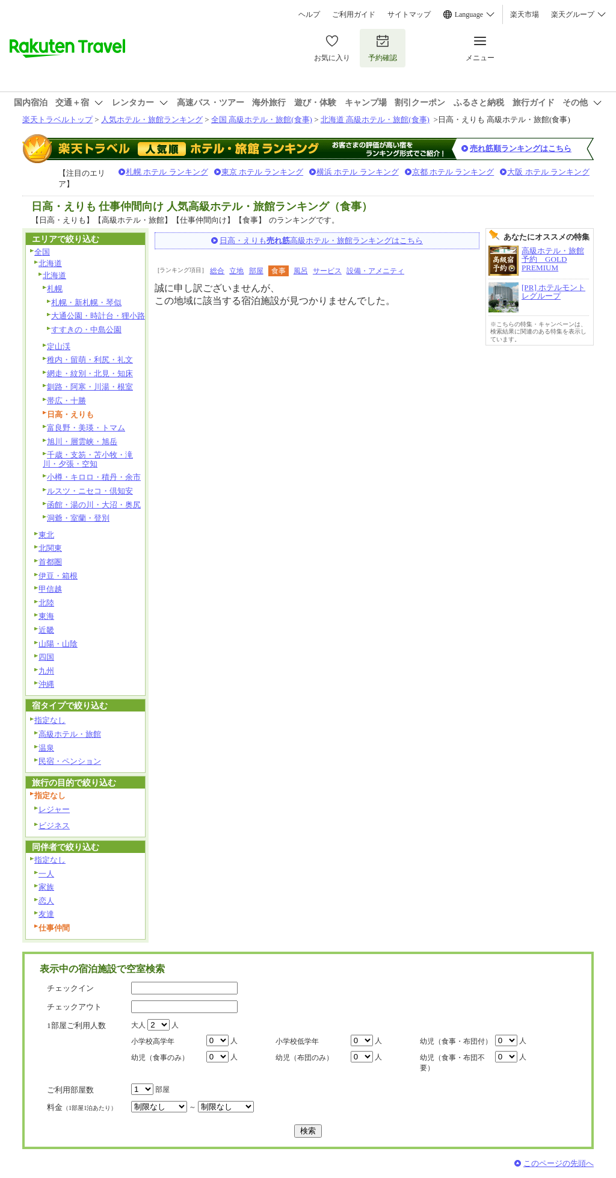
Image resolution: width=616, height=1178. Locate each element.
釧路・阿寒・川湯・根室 (90, 386)
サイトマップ (409, 14)
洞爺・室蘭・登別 (78, 517)
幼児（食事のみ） (160, 1057)
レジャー (54, 809)
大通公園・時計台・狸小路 (98, 315)
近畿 (46, 629)
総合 (217, 271)
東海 (46, 616)
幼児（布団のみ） (304, 1057)
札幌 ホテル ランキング (167, 171)
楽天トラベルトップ (57, 119)
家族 (46, 886)
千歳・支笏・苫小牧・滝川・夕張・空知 (88, 459)
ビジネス (54, 825)
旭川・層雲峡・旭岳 (82, 441)
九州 (46, 670)
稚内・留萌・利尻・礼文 (90, 359)
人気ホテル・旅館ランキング (152, 119)
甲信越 (50, 589)
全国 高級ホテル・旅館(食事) (261, 119)
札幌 (55, 288)
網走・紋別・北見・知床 (90, 373)
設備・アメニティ (375, 271)
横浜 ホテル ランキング (357, 171)
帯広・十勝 (66, 400)
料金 (82, 1107)
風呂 (301, 271)
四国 (46, 657)
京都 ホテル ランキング (453, 171)
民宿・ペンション (69, 761)
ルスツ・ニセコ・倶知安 (90, 490)
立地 (236, 271)
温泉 (46, 747)
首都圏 (50, 561)
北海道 (50, 263)
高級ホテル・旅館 (69, 734)
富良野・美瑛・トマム (86, 427)
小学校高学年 (152, 1041)
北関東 (50, 548)
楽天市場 (524, 14)
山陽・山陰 (58, 643)
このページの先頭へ (558, 1163)
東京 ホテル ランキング (262, 171)
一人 (46, 873)
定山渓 (58, 346)
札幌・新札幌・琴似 (86, 302)
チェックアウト (74, 1006)
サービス (327, 271)
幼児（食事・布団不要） (452, 1062)
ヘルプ (309, 14)
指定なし (50, 720)
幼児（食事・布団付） (456, 1041)
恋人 (46, 900)
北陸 (46, 602)
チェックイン (70, 988)
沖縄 (46, 684)
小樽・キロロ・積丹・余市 (94, 477)
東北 (46, 534)
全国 (42, 251)
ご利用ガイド (353, 14)
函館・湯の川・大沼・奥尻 (94, 504)
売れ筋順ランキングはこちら (520, 148)
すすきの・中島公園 (86, 329)
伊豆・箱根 (58, 575)
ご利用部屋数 (70, 1089)
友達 (46, 914)
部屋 (256, 271)
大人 (138, 1025)
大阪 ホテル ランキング (548, 171)
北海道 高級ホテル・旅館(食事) (375, 119)
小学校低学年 (297, 1041)
